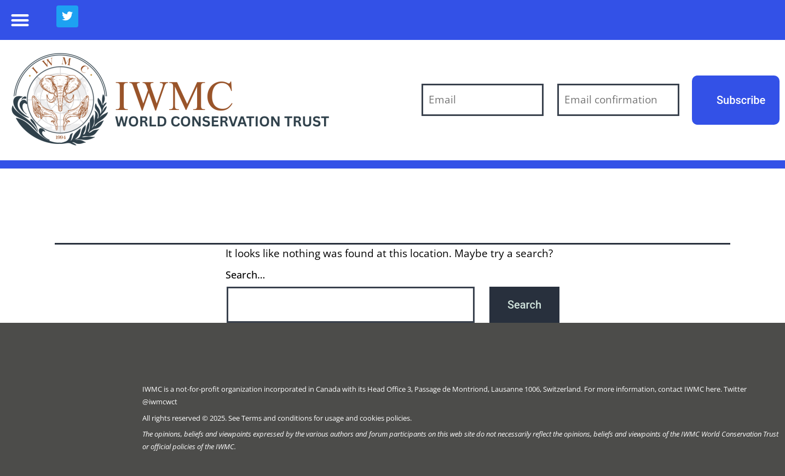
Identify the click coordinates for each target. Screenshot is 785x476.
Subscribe (741, 100)
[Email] (483, 100)
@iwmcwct (159, 402)
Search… (245, 274)
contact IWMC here (689, 389)
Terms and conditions (276, 418)
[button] (19, 19)
